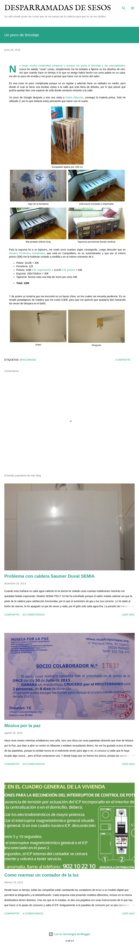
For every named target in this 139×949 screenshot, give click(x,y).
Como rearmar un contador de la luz (41, 875)
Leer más (128, 614)
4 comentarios (33, 913)
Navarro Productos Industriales (27, 253)
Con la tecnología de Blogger (69, 934)
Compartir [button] (122, 359)
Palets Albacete (74, 97)
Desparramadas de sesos (57, 8)
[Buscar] (124, 6)
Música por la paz (22, 725)
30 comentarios (34, 614)
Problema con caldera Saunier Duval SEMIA (49, 576)
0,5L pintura (68, 269)
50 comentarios (34, 764)
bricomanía (28, 359)
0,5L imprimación (41, 269)
